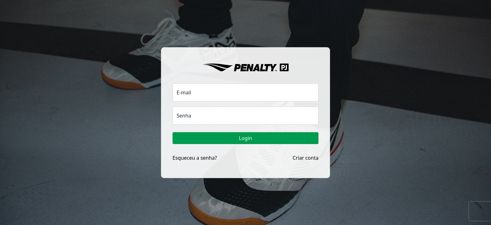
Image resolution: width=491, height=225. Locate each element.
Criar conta (305, 157)
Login (245, 138)
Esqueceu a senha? (195, 157)
